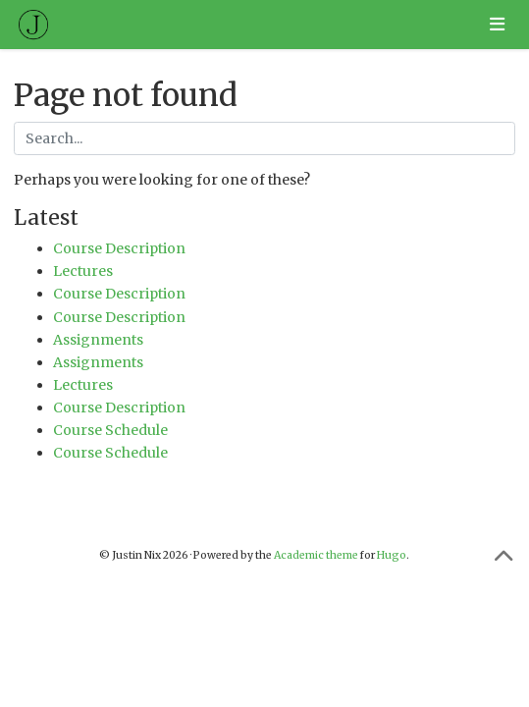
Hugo (391, 555)
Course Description (119, 248)
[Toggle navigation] (496, 24)
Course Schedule (110, 430)
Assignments (98, 340)
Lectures (83, 271)
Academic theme (316, 555)
